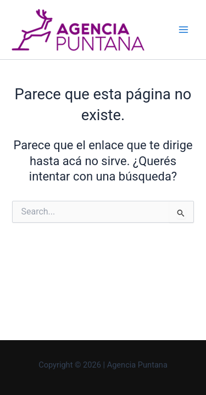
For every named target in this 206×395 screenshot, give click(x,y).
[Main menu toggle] (183, 29)
